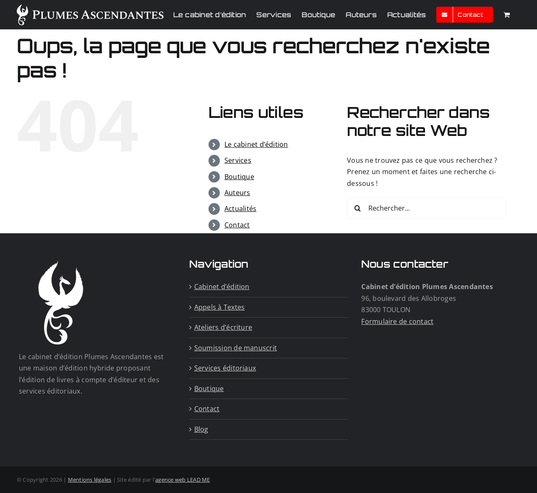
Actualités (240, 208)
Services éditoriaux (225, 368)
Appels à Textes (219, 307)
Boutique (239, 176)
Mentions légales (90, 479)
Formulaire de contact (397, 321)
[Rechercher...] (426, 208)
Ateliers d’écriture (223, 327)
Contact (237, 225)
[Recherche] (357, 208)
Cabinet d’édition (222, 286)
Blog (201, 429)
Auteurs (237, 192)
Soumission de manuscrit (235, 347)
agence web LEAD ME (182, 479)
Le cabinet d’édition (256, 144)
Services (237, 160)
